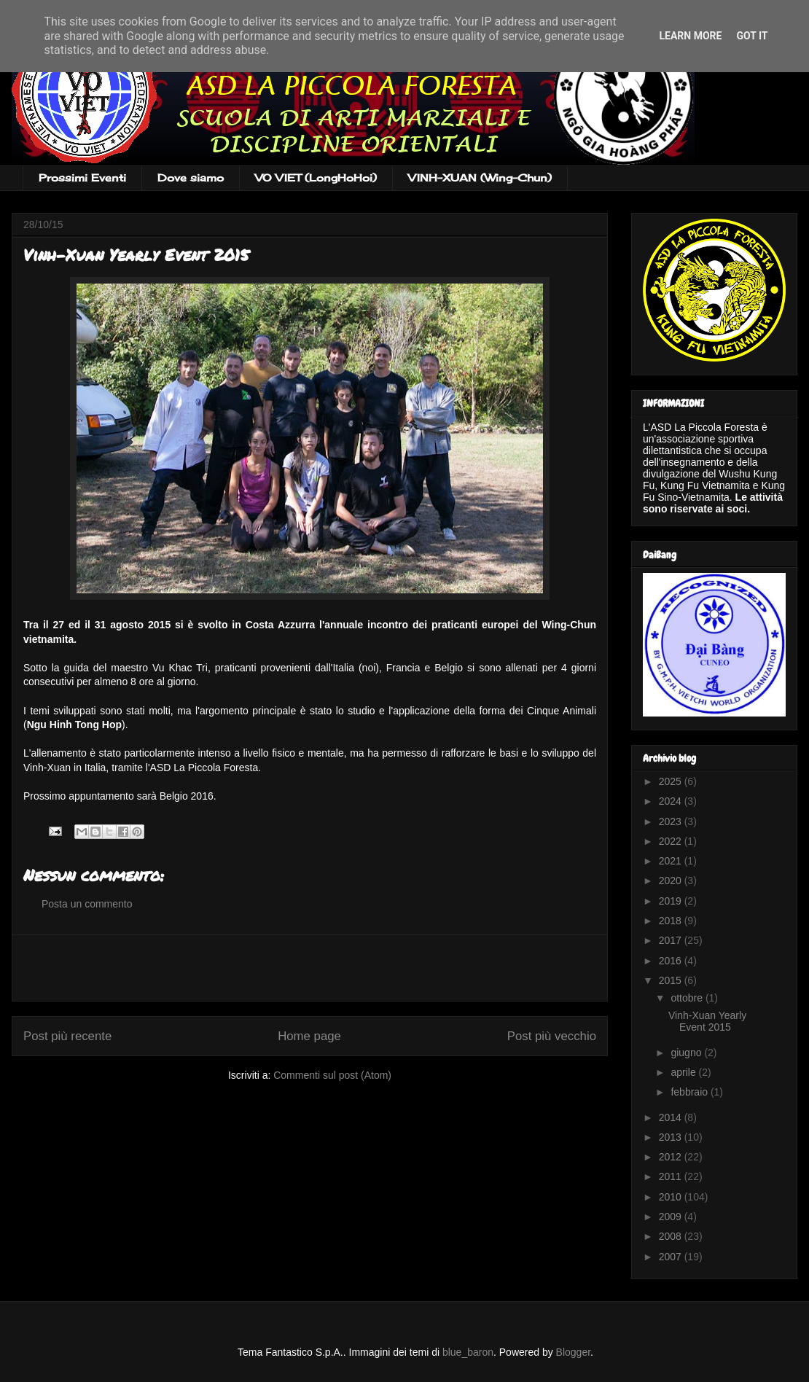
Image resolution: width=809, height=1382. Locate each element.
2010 (671, 1197)
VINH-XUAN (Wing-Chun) (480, 177)
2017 (671, 940)
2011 (671, 1176)
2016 (671, 961)
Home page (309, 1036)
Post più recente (67, 1036)
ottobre (688, 998)
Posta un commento (87, 904)
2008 (671, 1236)
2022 (671, 841)
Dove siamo (190, 177)
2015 (671, 980)
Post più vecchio (551, 1036)
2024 (671, 801)
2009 (671, 1216)
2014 (671, 1117)
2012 (671, 1157)
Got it (751, 36)
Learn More (690, 36)
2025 (671, 781)
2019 (671, 901)
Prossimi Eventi (82, 177)
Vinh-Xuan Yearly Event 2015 (707, 1022)
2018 (671, 920)
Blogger (573, 1352)
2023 (671, 821)
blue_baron (467, 1352)
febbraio (690, 1092)
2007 (671, 1256)
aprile (684, 1072)
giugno (687, 1052)
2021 (671, 861)
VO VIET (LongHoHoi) (316, 177)
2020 (671, 880)
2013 (671, 1137)
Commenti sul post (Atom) (332, 1075)
